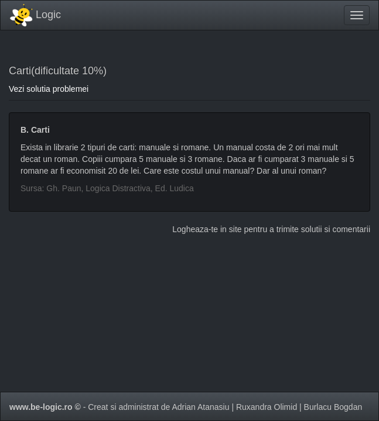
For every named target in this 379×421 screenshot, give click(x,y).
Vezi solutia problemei (48, 89)
